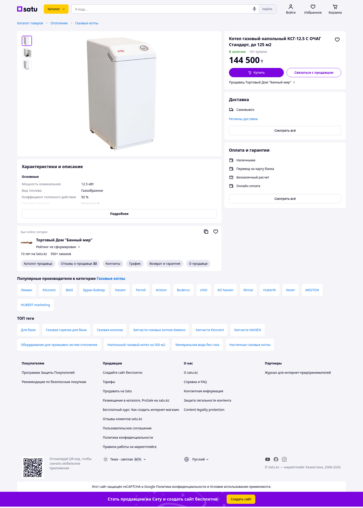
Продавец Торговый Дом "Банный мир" (260, 82)
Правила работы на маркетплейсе (129, 446)
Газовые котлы (86, 23)
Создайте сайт (114, 372)
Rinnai (248, 290)
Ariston (161, 290)
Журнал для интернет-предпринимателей (298, 372)
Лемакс (26, 290)
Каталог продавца (38, 263)
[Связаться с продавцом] (314, 72)
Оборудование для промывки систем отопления (59, 344)
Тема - (121, 459)
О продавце (198, 263)
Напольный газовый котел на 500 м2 (136, 344)
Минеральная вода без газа (197, 344)
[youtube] (267, 459)
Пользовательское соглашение (127, 428)
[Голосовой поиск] (254, 9)
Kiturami (49, 290)
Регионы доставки (243, 119)
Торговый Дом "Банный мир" (64, 240)
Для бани (28, 330)
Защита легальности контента (207, 400)
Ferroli (141, 290)
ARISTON (312, 290)
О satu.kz (191, 372)
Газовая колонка (110, 330)
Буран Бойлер (94, 290)
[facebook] (276, 459)
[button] (256, 72)
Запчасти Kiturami (210, 330)
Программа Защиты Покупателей (48, 372)
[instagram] (284, 459)
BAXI (69, 290)
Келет (290, 290)
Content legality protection (204, 409)
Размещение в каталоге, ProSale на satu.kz (136, 400)
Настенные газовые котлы (250, 344)
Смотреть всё (285, 130)
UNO (203, 290)
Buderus (183, 290)
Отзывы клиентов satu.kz (122, 419)
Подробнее (119, 213)
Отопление (59, 23)
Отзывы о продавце (79, 263)
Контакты (113, 263)
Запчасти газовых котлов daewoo (159, 330)
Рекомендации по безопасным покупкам (54, 382)
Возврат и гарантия (165, 263)
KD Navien (225, 290)
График (135, 263)
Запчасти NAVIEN (247, 330)
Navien (120, 290)
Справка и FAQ (195, 382)
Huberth (269, 290)
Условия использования (229, 486)
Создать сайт (241, 499)
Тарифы (109, 382)
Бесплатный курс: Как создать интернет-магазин (141, 409)
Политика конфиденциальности (128, 437)
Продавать (111, 391)
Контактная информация (203, 391)
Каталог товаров (30, 23)
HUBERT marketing (35, 305)
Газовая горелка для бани (66, 330)
